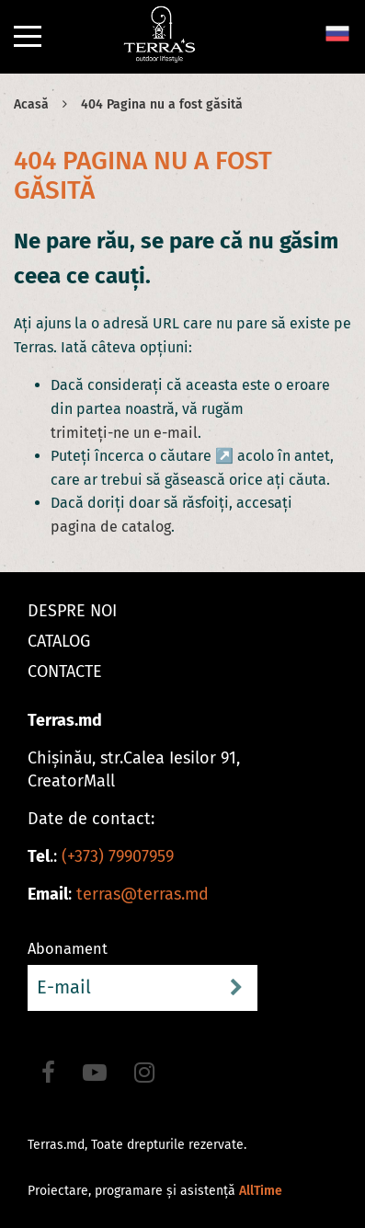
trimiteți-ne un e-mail (124, 433)
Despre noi (72, 611)
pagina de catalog (111, 526)
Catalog (59, 641)
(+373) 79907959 (118, 856)
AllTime (260, 1191)
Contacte (65, 671)
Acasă (31, 104)
